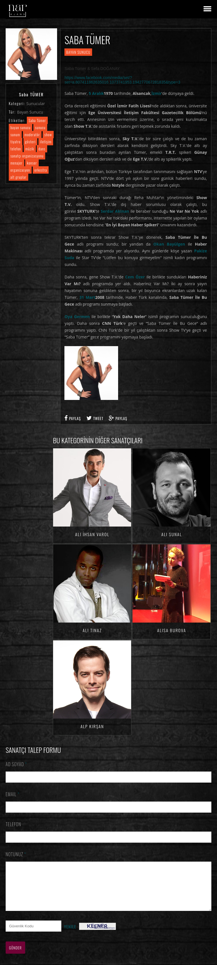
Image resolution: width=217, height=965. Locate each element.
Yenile (70, 935)
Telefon (13, 824)
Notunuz (16, 854)
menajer (16, 163)
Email (12, 794)
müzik (29, 149)
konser (32, 163)
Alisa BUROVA (171, 630)
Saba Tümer (37, 120)
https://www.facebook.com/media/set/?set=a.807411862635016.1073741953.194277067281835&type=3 (122, 79)
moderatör (32, 134)
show (48, 134)
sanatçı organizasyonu (27, 156)
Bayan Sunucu (30, 112)
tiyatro (15, 141)
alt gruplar (18, 177)
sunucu (40, 127)
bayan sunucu (20, 127)
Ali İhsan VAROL (92, 534)
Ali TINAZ (92, 630)
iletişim (45, 141)
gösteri (30, 141)
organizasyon (20, 170)
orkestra (40, 170)
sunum (15, 134)
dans (41, 149)
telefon (15, 149)
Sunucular (35, 103)
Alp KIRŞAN (92, 726)
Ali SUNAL (171, 534)
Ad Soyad (16, 764)
